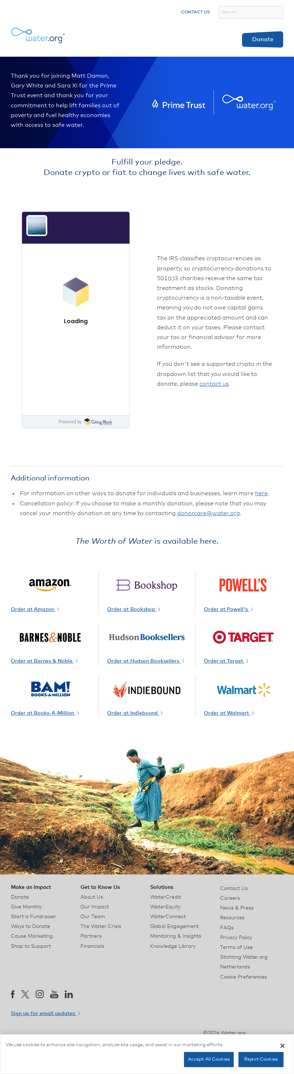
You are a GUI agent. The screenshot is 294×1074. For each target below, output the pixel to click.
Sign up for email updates (45, 1013)
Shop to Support (31, 946)
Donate (262, 39)
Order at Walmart (229, 713)
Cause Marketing (32, 936)
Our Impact (94, 907)
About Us (91, 897)
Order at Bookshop (133, 609)
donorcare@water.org (208, 513)
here (261, 493)
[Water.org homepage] (38, 35)
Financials (92, 946)
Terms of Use (236, 947)
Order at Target (226, 661)
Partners (91, 936)
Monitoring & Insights (175, 936)
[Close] (282, 1046)
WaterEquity (165, 907)
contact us (214, 384)
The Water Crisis (100, 926)
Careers (230, 898)
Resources (232, 917)
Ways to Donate (30, 926)
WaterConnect (168, 916)
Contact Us (195, 12)
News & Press (237, 908)
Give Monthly (26, 907)
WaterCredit (165, 897)
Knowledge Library (173, 946)
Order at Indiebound (134, 713)
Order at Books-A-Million (45, 713)
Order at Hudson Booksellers (145, 661)
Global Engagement (174, 926)
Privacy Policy (236, 937)
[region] (147, 1054)
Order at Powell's (228, 609)
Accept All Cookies (209, 1059)
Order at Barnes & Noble (44, 661)
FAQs (227, 927)
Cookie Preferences (243, 977)
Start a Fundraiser (33, 916)
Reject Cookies (261, 1059)
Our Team (92, 916)
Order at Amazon (35, 609)
